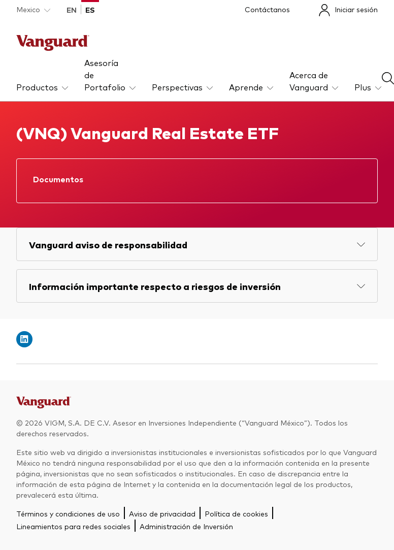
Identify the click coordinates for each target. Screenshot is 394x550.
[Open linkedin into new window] (24, 339)
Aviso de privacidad (162, 513)
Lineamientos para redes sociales (73, 526)
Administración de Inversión (186, 526)
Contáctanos (267, 9)
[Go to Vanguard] (43, 405)
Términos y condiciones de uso (68, 513)
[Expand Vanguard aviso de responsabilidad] (197, 244)
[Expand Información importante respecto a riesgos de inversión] (197, 286)
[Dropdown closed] (33, 9)
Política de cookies (236, 513)
